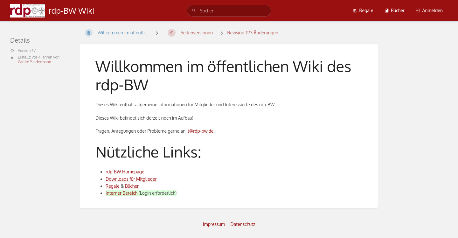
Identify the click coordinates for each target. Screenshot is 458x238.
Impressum (214, 224)
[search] (229, 11)
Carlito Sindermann (34, 62)
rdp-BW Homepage (125, 171)
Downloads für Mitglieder (131, 179)
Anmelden (429, 10)
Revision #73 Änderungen (252, 32)
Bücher (395, 10)
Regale (363, 10)
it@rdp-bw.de (200, 131)
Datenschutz (243, 224)
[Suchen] (194, 10)
